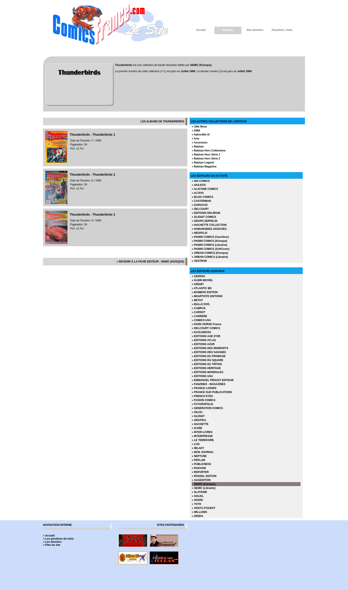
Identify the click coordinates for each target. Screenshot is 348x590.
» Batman (198, 146)
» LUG (196, 444)
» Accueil (49, 535)
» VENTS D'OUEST (203, 508)
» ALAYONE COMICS (205, 189)
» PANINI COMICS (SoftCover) (210, 248)
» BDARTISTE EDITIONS (207, 296)
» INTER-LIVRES (202, 432)
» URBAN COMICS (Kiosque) (210, 252)
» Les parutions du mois (58, 538)
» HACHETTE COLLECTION (209, 224)
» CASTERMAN (201, 201)
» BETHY (197, 300)
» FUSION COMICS (204, 400)
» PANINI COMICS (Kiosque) (209, 240)
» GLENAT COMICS (204, 217)
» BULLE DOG (201, 304)
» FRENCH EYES (202, 396)
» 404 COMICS (201, 181)
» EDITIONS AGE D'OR (206, 336)
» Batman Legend (203, 162)
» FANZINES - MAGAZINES (208, 384)
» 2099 (196, 130)
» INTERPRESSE (202, 436)
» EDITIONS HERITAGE (206, 368)
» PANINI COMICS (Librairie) (209, 244)
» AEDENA (198, 276)
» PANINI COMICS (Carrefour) (210, 236)
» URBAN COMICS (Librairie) (210, 256)
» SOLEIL (198, 496)
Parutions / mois (282, 30)
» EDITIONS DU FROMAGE (208, 356)
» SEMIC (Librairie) (204, 488)
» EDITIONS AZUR (203, 344)
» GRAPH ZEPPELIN (204, 220)
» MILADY (198, 448)
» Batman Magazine (204, 166)
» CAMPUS (199, 308)
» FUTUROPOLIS (202, 404)
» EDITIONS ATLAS (204, 340)
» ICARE (197, 428)
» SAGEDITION (201, 480)
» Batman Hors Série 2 (206, 158)
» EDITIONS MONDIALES (207, 372)
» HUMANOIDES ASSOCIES (209, 228)
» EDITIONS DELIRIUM (206, 213)
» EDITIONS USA (202, 376)
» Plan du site (51, 544)
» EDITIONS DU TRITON (207, 364)
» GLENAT (198, 416)
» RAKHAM (199, 468)
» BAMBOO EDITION (205, 292)
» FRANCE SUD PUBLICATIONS (212, 392)
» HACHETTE (200, 424)
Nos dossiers (255, 30)
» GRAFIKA (199, 420)
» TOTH (196, 504)
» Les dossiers (52, 541)
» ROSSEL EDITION (204, 476)
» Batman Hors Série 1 (206, 154)
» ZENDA (197, 516)
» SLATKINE (199, 492)
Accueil (201, 30)
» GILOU (197, 412)
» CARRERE (199, 316)
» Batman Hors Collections (209, 150)
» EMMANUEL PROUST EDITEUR (212, 380)
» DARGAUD (200, 205)
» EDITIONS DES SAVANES (209, 352)
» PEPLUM (198, 460)
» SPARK (197, 500)
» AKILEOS (199, 185)
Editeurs (228, 30)
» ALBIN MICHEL (202, 280)
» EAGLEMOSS (201, 332)
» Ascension (199, 142)
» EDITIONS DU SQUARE (207, 360)
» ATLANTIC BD (202, 288)
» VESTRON (199, 260)
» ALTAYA (198, 193)
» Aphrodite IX (201, 134)
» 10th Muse (199, 126)
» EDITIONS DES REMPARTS (210, 348)
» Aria (195, 138)
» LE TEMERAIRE (203, 440)
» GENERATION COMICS (207, 408)
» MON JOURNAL (203, 452)
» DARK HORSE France (206, 324)
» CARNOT (198, 312)
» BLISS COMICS (202, 197)
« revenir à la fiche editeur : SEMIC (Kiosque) (150, 261)
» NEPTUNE (199, 456)
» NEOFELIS (199, 232)
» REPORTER (200, 472)
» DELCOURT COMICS (206, 328)
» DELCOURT (200, 209)
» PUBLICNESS (201, 464)
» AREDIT (198, 284)
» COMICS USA (201, 320)
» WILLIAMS (199, 512)
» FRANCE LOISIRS (204, 388)
